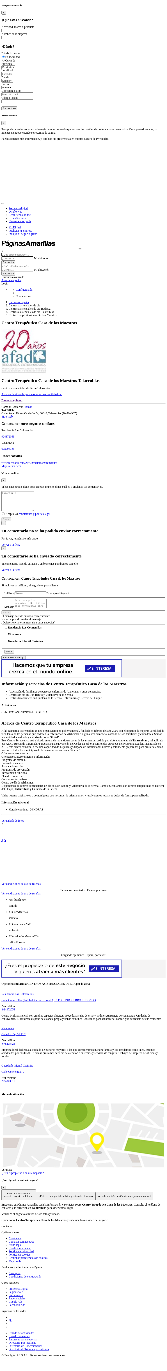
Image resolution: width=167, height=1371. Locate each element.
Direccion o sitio (11, 90)
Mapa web (15, 1266)
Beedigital (14, 1278)
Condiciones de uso (20, 1253)
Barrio (5, 84)
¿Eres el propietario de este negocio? (22, 1178)
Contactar (18, 406)
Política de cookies (19, 1259)
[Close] (3, 13)
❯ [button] (5, 845)
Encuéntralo (9, 108)
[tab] (21, 885)
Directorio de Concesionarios (25, 1351)
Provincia (6, 63)
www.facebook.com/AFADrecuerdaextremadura (29, 462)
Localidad (7, 70)
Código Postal (9, 97)
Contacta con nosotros (21, 1247)
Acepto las (27, 517)
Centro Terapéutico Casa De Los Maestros (33, 315)
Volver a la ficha (10, 548)
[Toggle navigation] (2, 203)
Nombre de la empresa (14, 33)
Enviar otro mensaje (13, 663)
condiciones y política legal (34, 517)
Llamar (28, 406)
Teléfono (9, 596)
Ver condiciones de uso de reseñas (21, 889)
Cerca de (10, 60)
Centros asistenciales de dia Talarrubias (31, 311)
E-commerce (16, 1300)
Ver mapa (6, 1175)
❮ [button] (2, 845)
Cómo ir (6, 406)
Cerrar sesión (23, 296)
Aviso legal (15, 1250)
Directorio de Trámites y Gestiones (29, 1354)
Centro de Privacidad (96, 138)
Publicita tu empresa (20, 230)
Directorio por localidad (22, 1348)
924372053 (7, 436)
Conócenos (15, 1243)
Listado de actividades (21, 1338)
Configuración (24, 289)
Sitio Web (7, 416)
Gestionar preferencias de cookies (28, 1263)
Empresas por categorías (23, 1344)
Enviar (6, 523)
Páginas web (16, 1297)
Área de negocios (11, 280)
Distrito (5, 77)
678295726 (7, 448)
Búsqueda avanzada (12, 277)
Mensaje (9, 612)
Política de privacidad (21, 1256)
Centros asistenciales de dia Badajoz (30, 308)
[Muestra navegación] (80, 248)
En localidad (12, 56)
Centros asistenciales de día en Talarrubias (25, 388)
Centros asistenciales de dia (24, 305)
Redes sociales (17, 1303)
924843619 (8, 1086)
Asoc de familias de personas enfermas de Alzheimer (31, 394)
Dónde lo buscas (10, 53)
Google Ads (15, 1307)
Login (4, 283)
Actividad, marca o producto (17, 26)
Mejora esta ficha (11, 466)
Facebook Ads (17, 1310)
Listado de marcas (19, 1341)
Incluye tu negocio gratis (23, 233)
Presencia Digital (18, 1294)
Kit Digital (15, 227)
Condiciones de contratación (25, 1281)
